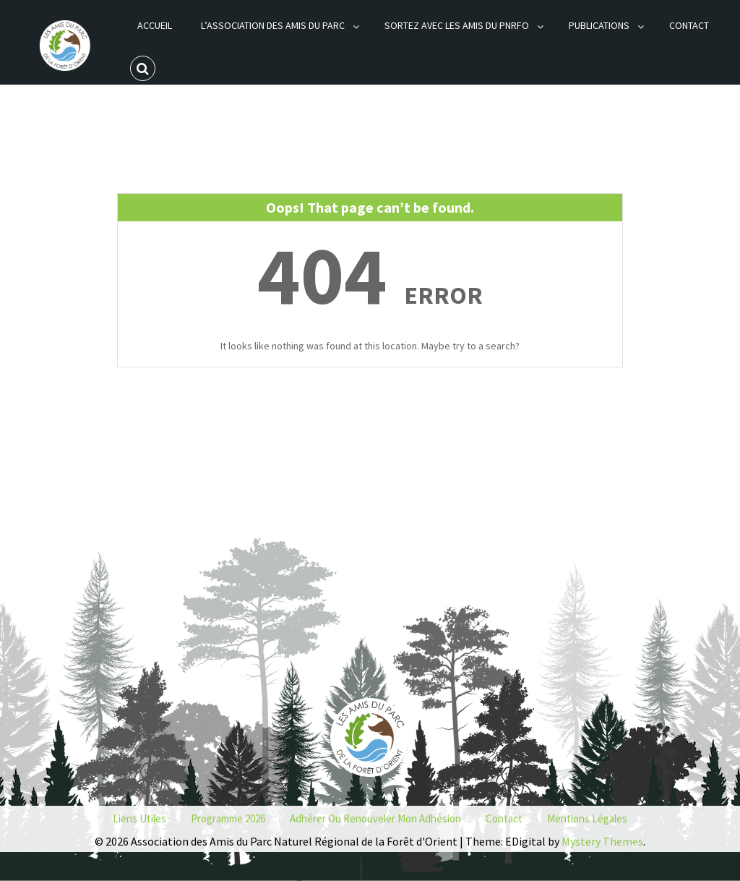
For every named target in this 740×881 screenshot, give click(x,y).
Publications (599, 25)
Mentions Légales (587, 818)
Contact (689, 25)
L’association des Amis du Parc (273, 25)
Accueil (154, 25)
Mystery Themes (602, 841)
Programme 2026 (228, 818)
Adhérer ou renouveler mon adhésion (375, 818)
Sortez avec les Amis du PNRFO (456, 25)
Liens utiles (139, 818)
